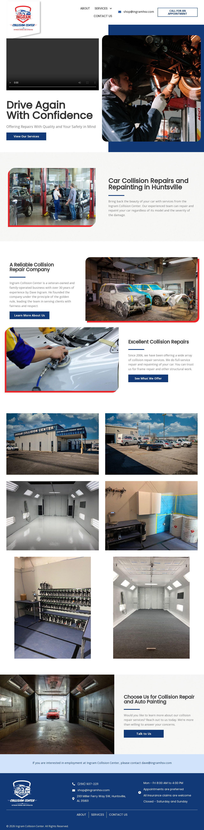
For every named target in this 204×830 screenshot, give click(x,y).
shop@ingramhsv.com (139, 12)
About (81, 815)
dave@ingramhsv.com (157, 763)
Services (97, 815)
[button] (110, 8)
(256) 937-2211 (87, 784)
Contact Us (118, 815)
